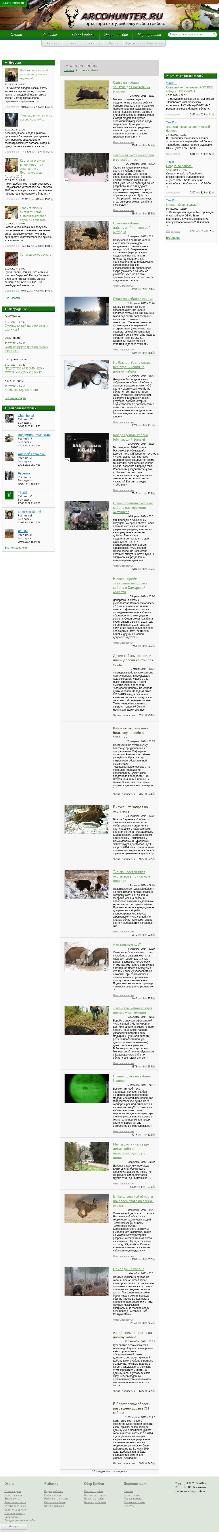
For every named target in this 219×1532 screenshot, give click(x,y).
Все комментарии (15, 398)
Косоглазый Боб (29, 512)
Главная (69, 70)
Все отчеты (173, 238)
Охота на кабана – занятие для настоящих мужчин (131, 87)
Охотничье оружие (15, 1509)
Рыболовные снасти (56, 1498)
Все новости (12, 298)
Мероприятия (149, 34)
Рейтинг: (23, 419)
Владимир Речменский (34, 435)
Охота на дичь (12, 1491)
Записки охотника (15, 1502)
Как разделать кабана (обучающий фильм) (130, 437)
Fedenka (24, 473)
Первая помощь (133, 1498)
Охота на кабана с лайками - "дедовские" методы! (131, 227)
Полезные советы (134, 1502)
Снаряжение (12, 1517)
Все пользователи (16, 547)
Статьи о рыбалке (54, 1502)
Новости (15, 62)
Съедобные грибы (95, 1495)
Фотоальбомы (155, 43)
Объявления (93, 43)
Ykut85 (23, 492)
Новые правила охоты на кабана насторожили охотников (133, 507)
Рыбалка (49, 34)
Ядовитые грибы (94, 1498)
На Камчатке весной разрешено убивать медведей (34, 74)
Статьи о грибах (93, 1491)
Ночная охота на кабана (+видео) (132, 1078)
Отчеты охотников (15, 1505)
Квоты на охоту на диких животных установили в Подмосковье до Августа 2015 (25, 168)
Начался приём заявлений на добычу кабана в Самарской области (130, 585)
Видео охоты (12, 1498)
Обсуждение (12, 106)
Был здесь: (25, 422)
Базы (72, 43)
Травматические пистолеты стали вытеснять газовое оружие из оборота (33, 214)
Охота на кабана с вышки (133, 298)
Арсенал (52, 43)
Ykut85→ (171, 83)
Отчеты (113, 43)
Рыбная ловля (52, 1495)
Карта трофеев (134, 43)
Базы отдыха (132, 1495)
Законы (128, 1491)
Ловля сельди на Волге (21, 390)
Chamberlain (26, 415)
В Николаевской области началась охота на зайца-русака (133, 1200)
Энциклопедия (116, 34)
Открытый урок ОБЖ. (181, 205)
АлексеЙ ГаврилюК (32, 454)
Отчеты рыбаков (54, 1505)
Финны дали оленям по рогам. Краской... (36, 117)
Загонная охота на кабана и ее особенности (133, 157)
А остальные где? (127, 944)
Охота (16, 34)
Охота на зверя (13, 1495)
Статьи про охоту (14, 1513)
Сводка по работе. (179, 166)
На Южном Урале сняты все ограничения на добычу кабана (132, 366)
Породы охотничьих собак (20, 1520)
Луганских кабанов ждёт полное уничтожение (132, 1010)
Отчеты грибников (95, 1502)
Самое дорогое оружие (35, 254)
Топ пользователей (22, 408)
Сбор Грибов (83, 34)
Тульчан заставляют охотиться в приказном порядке (131, 876)
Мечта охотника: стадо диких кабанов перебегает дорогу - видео (131, 1151)
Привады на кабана (128, 1268)
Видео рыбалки (53, 1491)
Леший (23, 531)
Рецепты (129, 1505)
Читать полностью (123, 142)
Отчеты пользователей (187, 76)
